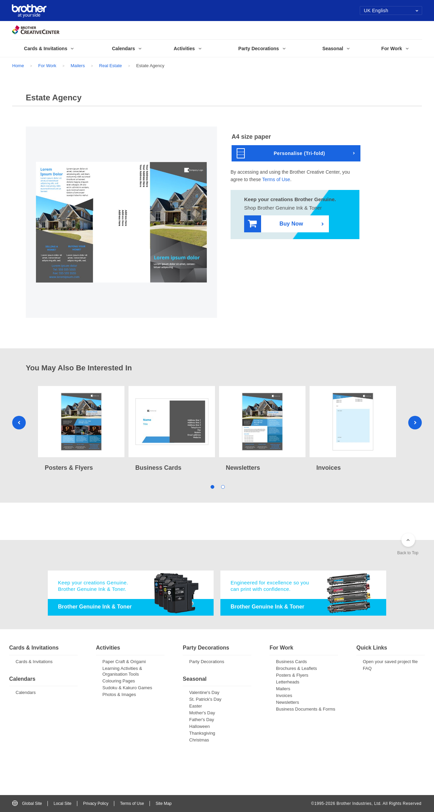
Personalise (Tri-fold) (281, 153)
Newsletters (287, 702)
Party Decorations (206, 661)
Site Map (164, 803)
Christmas (199, 739)
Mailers (78, 65)
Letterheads (287, 681)
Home (18, 65)
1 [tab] (212, 486)
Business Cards (291, 661)
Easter (195, 706)
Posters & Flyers (292, 675)
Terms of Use (276, 179)
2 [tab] (222, 486)
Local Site (63, 803)
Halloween (199, 726)
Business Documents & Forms (305, 709)
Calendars (26, 692)
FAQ (367, 668)
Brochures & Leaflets (296, 668)
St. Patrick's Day (205, 699)
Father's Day (201, 719)
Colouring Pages (118, 680)
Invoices (284, 695)
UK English (391, 10)
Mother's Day (202, 712)
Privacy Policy (95, 803)
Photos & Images (119, 694)
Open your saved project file (390, 661)
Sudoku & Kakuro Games (127, 687)
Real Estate (110, 65)
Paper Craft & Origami (124, 661)
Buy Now (275, 224)
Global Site (27, 803)
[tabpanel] (81, 429)
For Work (47, 65)
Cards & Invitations (34, 661)
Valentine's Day (204, 692)
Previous (19, 422)
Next (415, 422)
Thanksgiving (202, 733)
